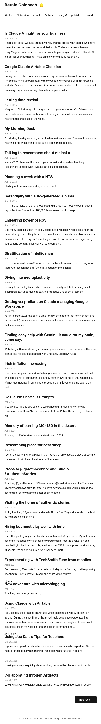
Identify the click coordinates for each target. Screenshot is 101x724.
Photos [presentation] (9, 15)
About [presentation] (36, 15)
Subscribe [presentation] (23, 15)
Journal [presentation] (88, 15)
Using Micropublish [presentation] (69, 15)
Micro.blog (77, 719)
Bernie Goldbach (21, 5)
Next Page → (86, 699)
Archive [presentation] (48, 15)
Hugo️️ (57, 719)
